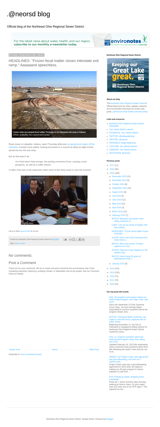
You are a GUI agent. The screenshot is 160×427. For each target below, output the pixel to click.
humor (17, 243)
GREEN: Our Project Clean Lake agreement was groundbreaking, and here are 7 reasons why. (128, 359)
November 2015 (119, 180)
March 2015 (117, 211)
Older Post (94, 349)
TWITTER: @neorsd (118, 139)
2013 (112, 272)
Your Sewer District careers (121, 129)
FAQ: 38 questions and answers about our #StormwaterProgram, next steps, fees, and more (128, 299)
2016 (112, 169)
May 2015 (117, 204)
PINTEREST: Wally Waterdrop (122, 143)
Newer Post (15, 349)
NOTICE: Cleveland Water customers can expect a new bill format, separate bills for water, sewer (127, 319)
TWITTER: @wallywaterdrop (121, 136)
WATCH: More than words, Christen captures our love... (127, 245)
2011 (112, 280)
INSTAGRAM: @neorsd (119, 153)
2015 (112, 173)
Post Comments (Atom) (31, 354)
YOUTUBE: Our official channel (123, 146)
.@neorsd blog (28, 14)
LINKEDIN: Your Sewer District (122, 150)
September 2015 (120, 188)
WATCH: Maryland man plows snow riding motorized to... (128, 219)
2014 (112, 268)
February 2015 (119, 215)
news (23, 243)
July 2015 (116, 196)
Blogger (109, 419)
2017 (112, 165)
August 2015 (118, 192)
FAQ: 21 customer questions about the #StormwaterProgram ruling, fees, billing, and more (127, 339)
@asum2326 (25, 231)
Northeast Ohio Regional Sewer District (128, 103)
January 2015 (118, 264)
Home (54, 349)
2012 (112, 276)
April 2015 (117, 207)
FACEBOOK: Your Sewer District (123, 133)
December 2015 (119, 176)
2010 (112, 284)
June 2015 (117, 200)
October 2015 (118, 184)
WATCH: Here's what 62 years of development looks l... (126, 257)
